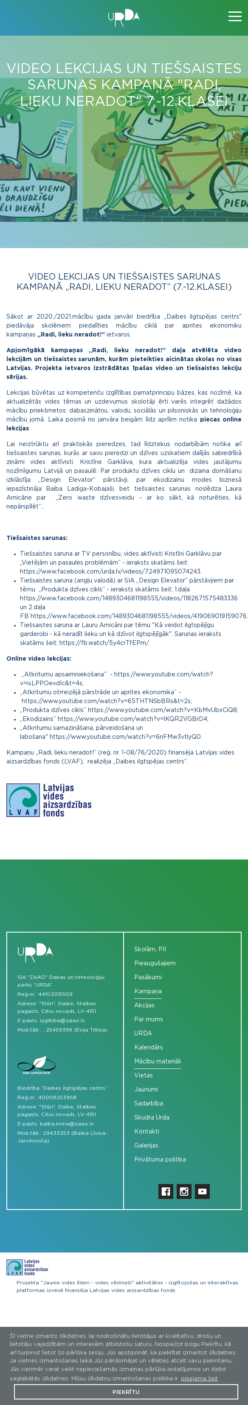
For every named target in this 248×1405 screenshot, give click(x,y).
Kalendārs (148, 1048)
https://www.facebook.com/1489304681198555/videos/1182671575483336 (129, 599)
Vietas (143, 1076)
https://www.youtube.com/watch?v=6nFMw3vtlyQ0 (125, 737)
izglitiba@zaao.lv (62, 1020)
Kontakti (146, 1132)
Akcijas (144, 1006)
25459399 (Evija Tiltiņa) (76, 1029)
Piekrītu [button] (126, 1392)
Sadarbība (148, 1104)
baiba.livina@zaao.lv (67, 1123)
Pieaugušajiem (155, 964)
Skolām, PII (150, 950)
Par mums (148, 1020)
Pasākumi (148, 978)
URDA (143, 1034)
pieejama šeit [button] (199, 1379)
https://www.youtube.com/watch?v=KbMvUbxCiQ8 (162, 710)
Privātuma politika (160, 1160)
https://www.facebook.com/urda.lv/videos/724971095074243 (110, 572)
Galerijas (146, 1146)
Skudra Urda (151, 1118)
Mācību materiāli (157, 1062)
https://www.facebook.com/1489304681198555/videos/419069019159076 (139, 616)
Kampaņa (148, 992)
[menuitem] (182, 950)
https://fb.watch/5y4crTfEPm (102, 643)
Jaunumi (146, 1090)
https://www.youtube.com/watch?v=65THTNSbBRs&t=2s (106, 701)
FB (25, 616)
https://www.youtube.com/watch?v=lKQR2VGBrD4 (132, 719)
